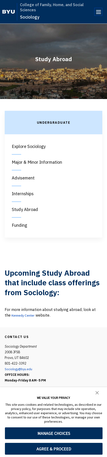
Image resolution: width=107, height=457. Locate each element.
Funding (19, 225)
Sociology (29, 17)
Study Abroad (25, 209)
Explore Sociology (29, 146)
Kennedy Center (25, 315)
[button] (97, 392)
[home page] (8, 11)
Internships (23, 193)
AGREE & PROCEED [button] (53, 449)
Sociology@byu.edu (19, 369)
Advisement (23, 178)
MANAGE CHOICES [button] (53, 433)
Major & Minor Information (37, 162)
